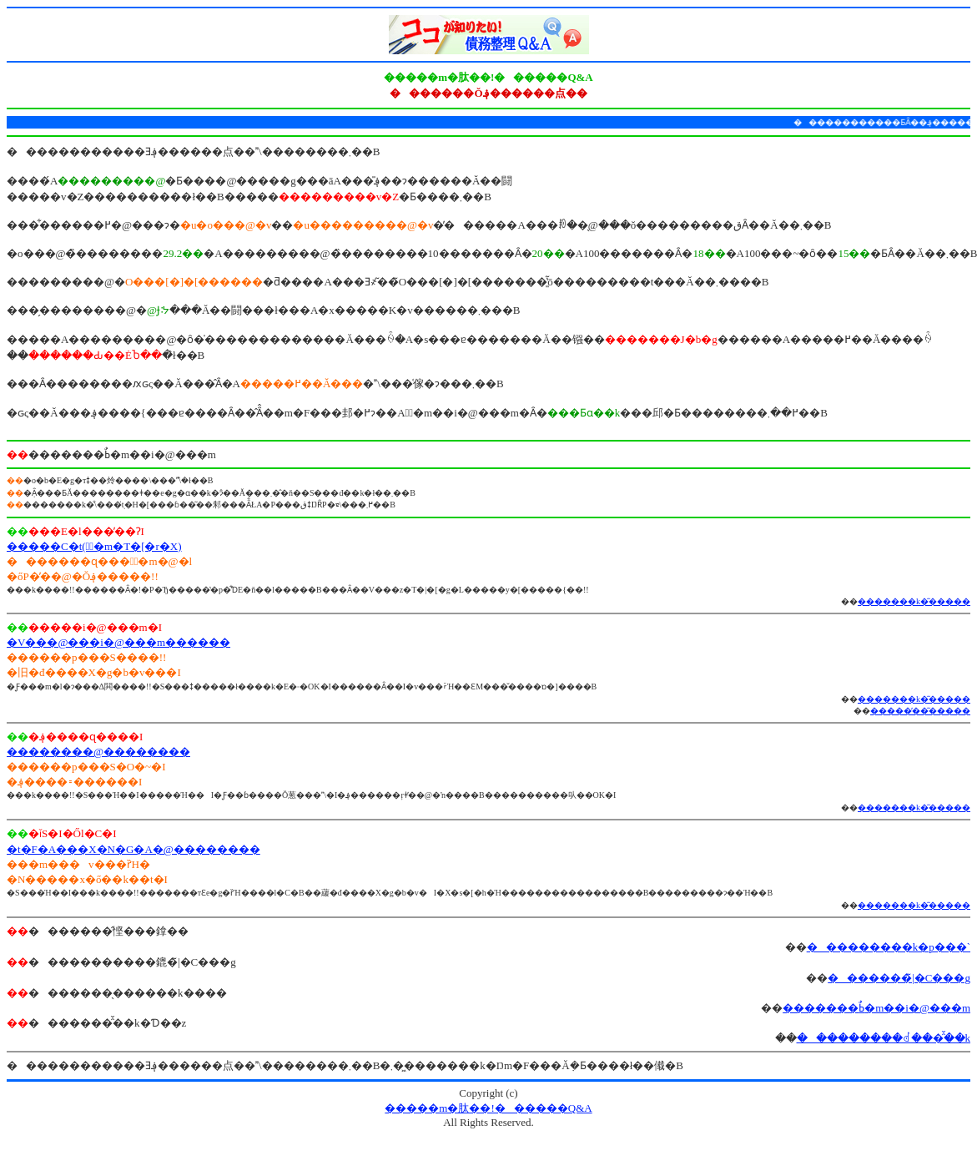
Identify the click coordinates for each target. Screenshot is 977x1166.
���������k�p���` (888, 947)
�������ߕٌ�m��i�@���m (876, 1008)
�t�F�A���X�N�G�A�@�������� (133, 849)
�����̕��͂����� (920, 710)
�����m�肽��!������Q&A (488, 1108)
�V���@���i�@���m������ (118, 642)
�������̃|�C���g (899, 978)
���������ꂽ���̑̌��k (884, 1038)
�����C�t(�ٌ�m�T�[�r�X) (94, 546)
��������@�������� (98, 751)
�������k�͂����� (914, 601)
